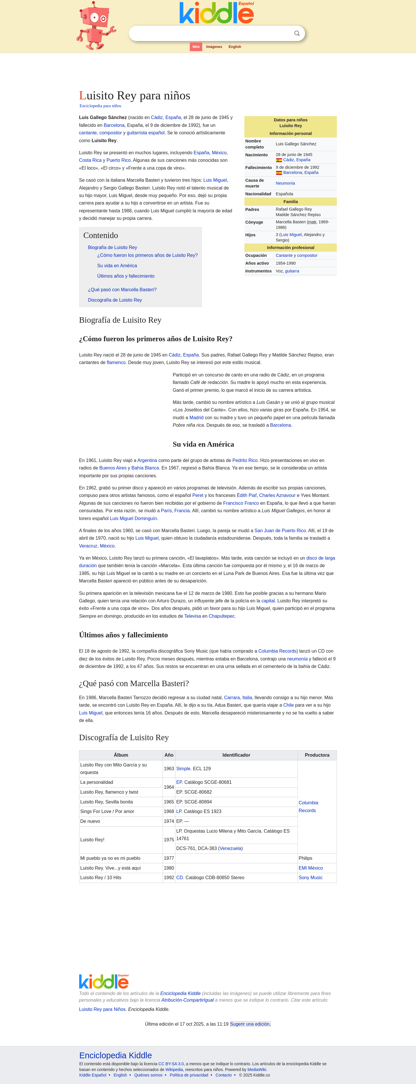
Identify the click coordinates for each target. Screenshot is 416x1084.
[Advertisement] (207, 69)
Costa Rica (90, 160)
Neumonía (285, 183)
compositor (307, 255)
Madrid (197, 417)
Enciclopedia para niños (100, 105)
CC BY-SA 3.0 (171, 1063)
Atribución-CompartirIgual (187, 1000)
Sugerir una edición (250, 1024)
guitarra (292, 271)
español (156, 132)
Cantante (284, 255)
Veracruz (88, 545)
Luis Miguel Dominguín (133, 518)
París (166, 510)
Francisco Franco (241, 503)
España (303, 159)
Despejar (285, 33)
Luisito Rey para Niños (102, 1009)
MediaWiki (257, 1069)
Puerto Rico (119, 160)
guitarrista (137, 132)
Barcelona (292, 172)
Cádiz (288, 159)
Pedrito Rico (245, 460)
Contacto (224, 1075)
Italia (247, 697)
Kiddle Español (92, 1075)
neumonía (297, 658)
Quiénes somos (148, 1075)
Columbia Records (277, 651)
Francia (182, 510)
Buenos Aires (113, 467)
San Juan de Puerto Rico (280, 530)
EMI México (311, 868)
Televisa (192, 616)
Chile (288, 705)
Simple (183, 768)
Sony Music (311, 877)
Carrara (232, 697)
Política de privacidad (189, 1075)
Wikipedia (174, 1069)
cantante (88, 132)
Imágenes (214, 47)
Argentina (147, 460)
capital (268, 600)
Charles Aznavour (277, 495)
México (219, 152)
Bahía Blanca (145, 467)
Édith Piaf (247, 495)
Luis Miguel (291, 234)
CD (179, 877)
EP (179, 782)
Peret (197, 495)
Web (196, 47)
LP (178, 811)
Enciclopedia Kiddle (180, 993)
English (235, 47)
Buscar (297, 33)
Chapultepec (222, 616)
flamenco (116, 362)
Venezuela (230, 848)
